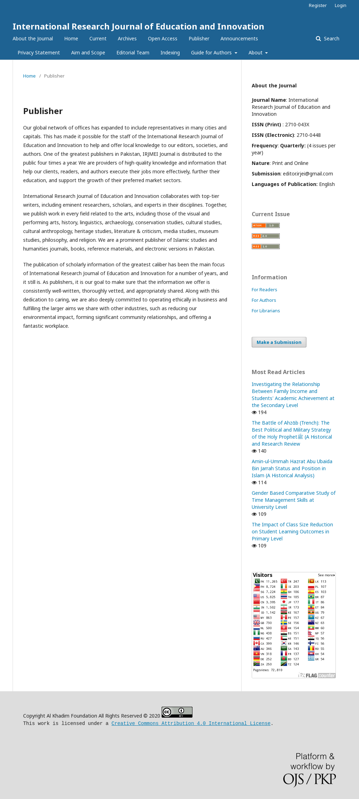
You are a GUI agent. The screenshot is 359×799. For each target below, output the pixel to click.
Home (71, 38)
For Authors (264, 300)
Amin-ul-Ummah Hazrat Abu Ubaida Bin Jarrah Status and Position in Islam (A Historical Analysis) (292, 468)
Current (98, 38)
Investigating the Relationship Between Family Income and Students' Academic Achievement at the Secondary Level (293, 394)
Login (340, 5)
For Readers (264, 289)
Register (318, 5)
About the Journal (33, 38)
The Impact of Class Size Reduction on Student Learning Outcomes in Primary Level (292, 531)
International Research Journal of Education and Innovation (138, 26)
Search (331, 38)
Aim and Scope (88, 52)
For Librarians (266, 310)
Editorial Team (132, 52)
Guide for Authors (212, 52)
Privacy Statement (39, 52)
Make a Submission (279, 342)
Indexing (170, 52)
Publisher (199, 38)
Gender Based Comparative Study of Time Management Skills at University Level (294, 500)
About (256, 52)
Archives (127, 38)
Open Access (162, 38)
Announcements (239, 38)
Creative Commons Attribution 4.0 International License (191, 722)
